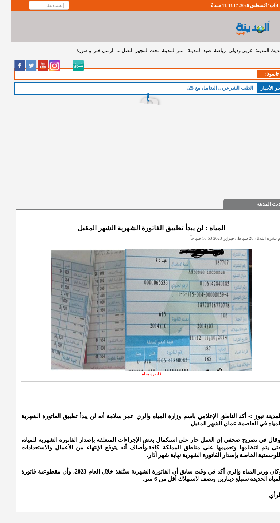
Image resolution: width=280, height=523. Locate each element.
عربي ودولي (230, 50)
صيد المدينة (188, 50)
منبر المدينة (162, 50)
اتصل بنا (114, 50)
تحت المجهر (136, 50)
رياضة (209, 50)
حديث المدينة (258, 50)
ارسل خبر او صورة (84, 50)
